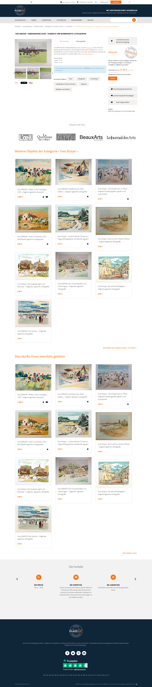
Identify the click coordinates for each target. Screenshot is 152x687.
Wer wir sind (26, 643)
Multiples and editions (63, 89)
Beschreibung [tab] (64, 41)
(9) (45, 675)
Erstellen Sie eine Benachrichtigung (120, 41)
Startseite (17, 26)
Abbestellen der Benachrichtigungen (101, 643)
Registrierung (104, 2)
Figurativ (84, 84)
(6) (76, 675)
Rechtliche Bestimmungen (121, 643)
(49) (54, 675)
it (132, 2)
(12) (92, 675)
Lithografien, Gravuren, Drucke (54, 26)
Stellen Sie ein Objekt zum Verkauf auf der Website (60, 643)
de (129, 2)
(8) (57, 675)
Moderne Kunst (38, 26)
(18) (74, 675)
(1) (68, 675)
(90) (63, 675)
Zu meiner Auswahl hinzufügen (122, 96)
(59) (48, 675)
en (126, 2)
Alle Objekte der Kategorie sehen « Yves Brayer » (120, 348)
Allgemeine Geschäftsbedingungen (75, 645)
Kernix (135, 684)
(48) (84, 675)
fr (123, 2)
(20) (105, 675)
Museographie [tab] (81, 41)
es (135, 2)
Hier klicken (86, 68)
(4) (82, 675)
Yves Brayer (69, 26)
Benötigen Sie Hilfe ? (37, 643)
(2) (95, 675)
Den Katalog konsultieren (121, 89)
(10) (51, 675)
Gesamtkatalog (27, 26)
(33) (60, 675)
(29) (100, 675)
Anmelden (116, 2)
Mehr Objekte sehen (130, 553)
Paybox (129, 684)
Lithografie (81, 79)
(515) (42, 675)
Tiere (70, 79)
